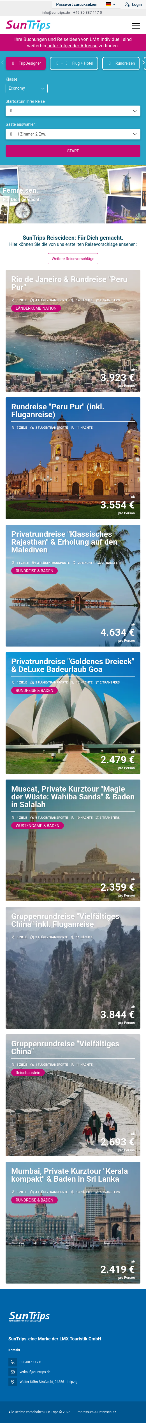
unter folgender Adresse (72, 45)
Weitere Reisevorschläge (73, 258)
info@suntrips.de (56, 12)
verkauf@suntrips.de (35, 1372)
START (73, 151)
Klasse (11, 79)
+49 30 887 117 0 (87, 12)
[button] (3, 62)
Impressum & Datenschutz (96, 1412)
